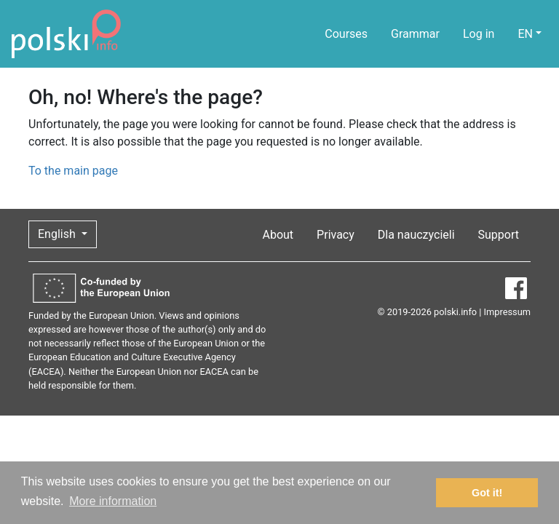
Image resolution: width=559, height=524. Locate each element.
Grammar (415, 34)
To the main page (73, 171)
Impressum (507, 311)
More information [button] (112, 501)
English (58, 234)
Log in (478, 34)
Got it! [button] (487, 493)
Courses (346, 34)
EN (525, 34)
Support (498, 235)
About (278, 235)
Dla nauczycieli (416, 235)
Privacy (335, 235)
